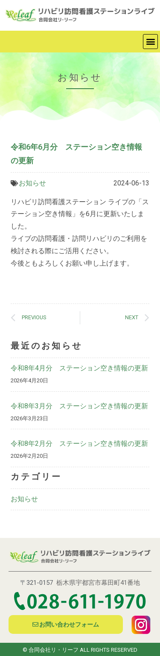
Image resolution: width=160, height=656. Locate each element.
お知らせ (32, 183)
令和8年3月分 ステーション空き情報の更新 (79, 406)
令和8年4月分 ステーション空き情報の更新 (79, 368)
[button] (150, 41)
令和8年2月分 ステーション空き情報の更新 (79, 443)
